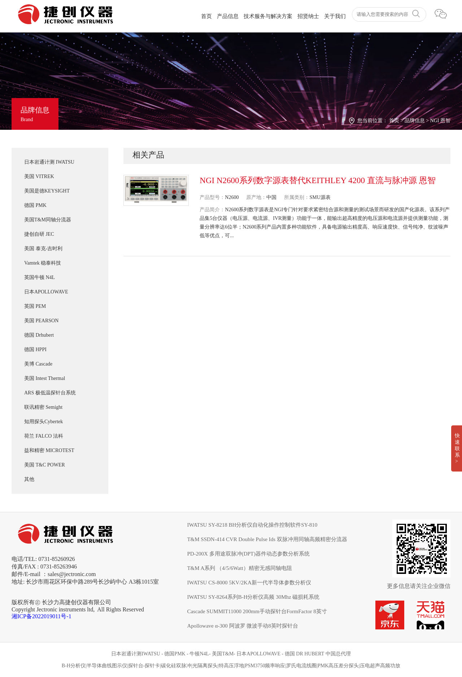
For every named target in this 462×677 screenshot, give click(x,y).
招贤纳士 (308, 16)
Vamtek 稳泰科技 (42, 263)
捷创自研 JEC (39, 234)
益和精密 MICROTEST (49, 450)
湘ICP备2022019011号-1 (41, 616)
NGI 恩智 (440, 120)
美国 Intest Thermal (44, 378)
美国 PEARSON (41, 320)
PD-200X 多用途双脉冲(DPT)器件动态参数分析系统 (248, 554)
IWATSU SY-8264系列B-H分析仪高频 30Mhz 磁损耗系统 (253, 597)
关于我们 (335, 16)
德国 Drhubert (39, 335)
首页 (206, 16)
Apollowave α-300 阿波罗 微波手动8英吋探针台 (242, 626)
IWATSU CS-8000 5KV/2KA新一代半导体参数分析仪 (249, 582)
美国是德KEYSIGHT (47, 191)
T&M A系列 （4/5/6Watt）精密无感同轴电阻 (239, 568)
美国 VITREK (39, 176)
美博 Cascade (38, 364)
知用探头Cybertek (43, 421)
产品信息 (228, 16)
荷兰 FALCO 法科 (43, 436)
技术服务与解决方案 (268, 16)
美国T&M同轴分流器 (47, 219)
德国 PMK (35, 205)
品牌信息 (415, 120)
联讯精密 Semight (43, 407)
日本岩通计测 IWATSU (49, 162)
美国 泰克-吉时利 (43, 248)
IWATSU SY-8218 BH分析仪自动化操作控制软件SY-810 (252, 525)
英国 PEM (35, 306)
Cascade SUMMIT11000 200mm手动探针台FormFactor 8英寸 (257, 611)
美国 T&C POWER (44, 465)
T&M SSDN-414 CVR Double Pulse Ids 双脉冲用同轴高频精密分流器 (267, 539)
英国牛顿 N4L (39, 277)
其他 (29, 479)
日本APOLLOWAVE (46, 292)
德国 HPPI (35, 349)
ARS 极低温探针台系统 (50, 392)
